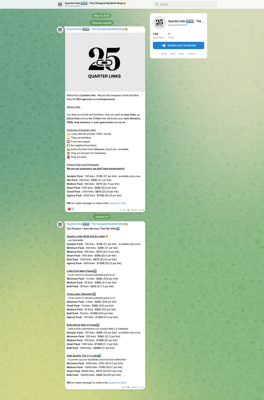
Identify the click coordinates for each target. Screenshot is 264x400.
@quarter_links (117, 203)
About (164, 53)
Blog (173, 53)
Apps (181, 53)
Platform (192, 53)
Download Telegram (179, 45)
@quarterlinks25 (177, 24)
